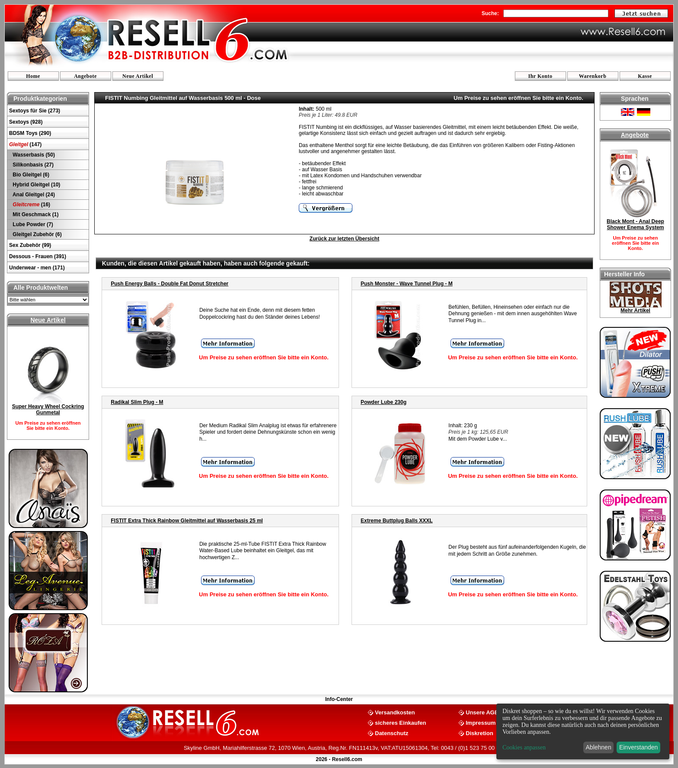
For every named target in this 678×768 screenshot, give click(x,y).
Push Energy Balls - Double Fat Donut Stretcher (169, 284)
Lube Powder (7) (32, 224)
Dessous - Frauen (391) (37, 256)
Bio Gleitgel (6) (30, 175)
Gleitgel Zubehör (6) (36, 234)
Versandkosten (395, 712)
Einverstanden (638, 747)
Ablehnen (598, 747)
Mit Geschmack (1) (34, 214)
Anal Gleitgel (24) (33, 195)
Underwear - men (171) (37, 268)
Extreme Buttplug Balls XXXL (397, 521)
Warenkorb (593, 76)
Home (33, 76)
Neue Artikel (137, 76)
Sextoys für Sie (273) (34, 111)
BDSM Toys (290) (30, 133)
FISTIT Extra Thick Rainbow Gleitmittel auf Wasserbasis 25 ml (187, 521)
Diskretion (479, 733)
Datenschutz (391, 733)
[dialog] (582, 731)
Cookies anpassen (524, 747)
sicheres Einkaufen (400, 722)
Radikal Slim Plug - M (137, 402)
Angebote (85, 76)
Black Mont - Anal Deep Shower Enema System (635, 224)
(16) (30, 205)
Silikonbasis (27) (32, 165)
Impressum (481, 722)
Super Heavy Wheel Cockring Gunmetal (48, 409)
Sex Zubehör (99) (30, 245)
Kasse (645, 76)
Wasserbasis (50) (33, 155)
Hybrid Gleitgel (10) (35, 185)
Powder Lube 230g (383, 402)
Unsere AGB (482, 712)
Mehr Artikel (635, 310)
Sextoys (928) (25, 122)
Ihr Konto (540, 76)
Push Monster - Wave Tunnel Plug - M (407, 284)
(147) (25, 144)
